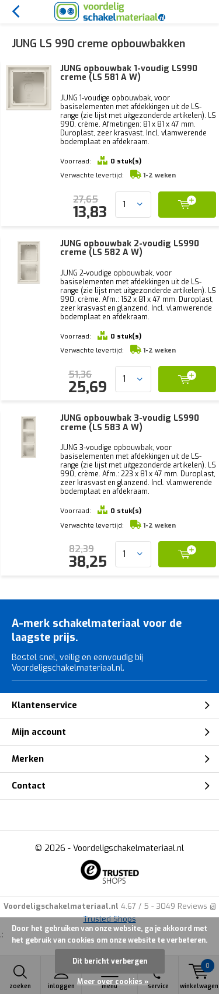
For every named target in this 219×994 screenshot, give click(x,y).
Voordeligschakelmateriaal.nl (128, 848)
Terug (15, 11)
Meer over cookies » (112, 981)
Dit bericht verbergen (109, 961)
